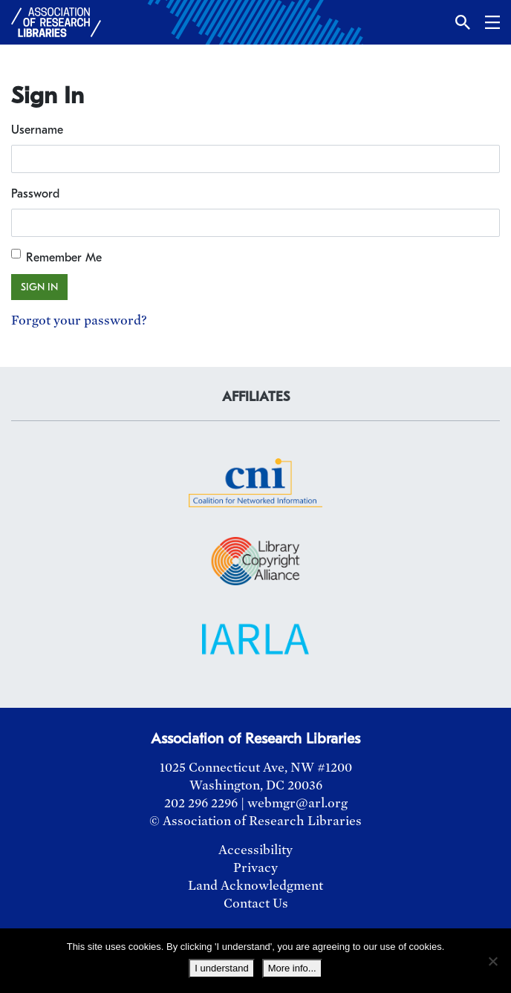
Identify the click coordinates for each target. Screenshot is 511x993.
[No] (492, 961)
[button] (462, 22)
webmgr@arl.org (297, 803)
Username (37, 130)
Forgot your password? (79, 320)
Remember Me (64, 257)
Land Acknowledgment (255, 886)
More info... (292, 968)
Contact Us (256, 903)
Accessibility (255, 850)
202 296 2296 (201, 803)
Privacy (255, 868)
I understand (221, 968)
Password (35, 194)
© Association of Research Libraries (255, 821)
